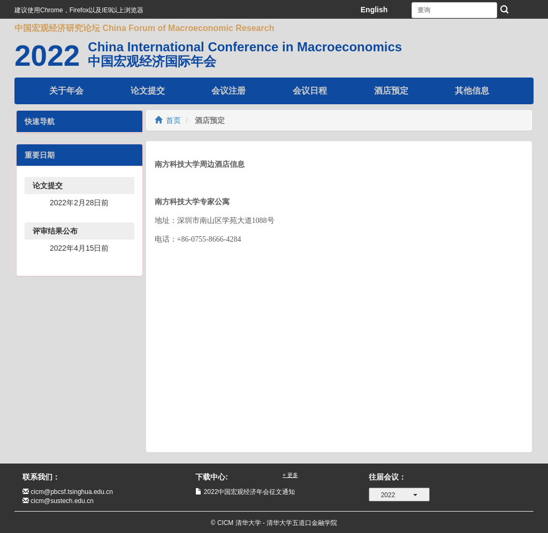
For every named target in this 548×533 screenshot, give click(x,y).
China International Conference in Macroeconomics (245, 47)
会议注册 (228, 90)
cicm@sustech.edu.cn (62, 501)
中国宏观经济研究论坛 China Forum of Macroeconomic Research (144, 28)
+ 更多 (290, 475)
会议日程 (310, 90)
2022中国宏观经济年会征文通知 (249, 492)
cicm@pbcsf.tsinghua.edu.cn (72, 492)
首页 (168, 120)
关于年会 (66, 90)
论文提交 (148, 90)
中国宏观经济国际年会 (152, 61)
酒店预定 (391, 90)
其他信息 (472, 90)
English (374, 9)
